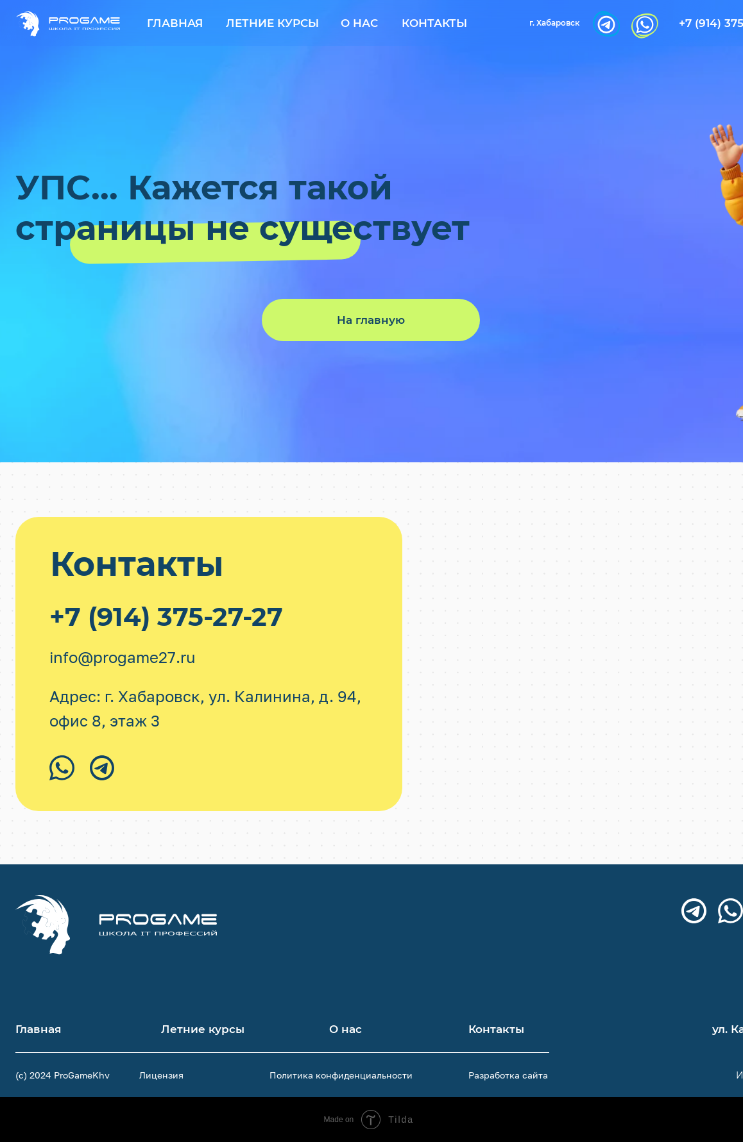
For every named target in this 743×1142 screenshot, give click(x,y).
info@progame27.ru (122, 657)
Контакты (434, 23)
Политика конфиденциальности (341, 1075)
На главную (371, 320)
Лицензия (161, 1075)
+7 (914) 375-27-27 (166, 616)
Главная (175, 23)
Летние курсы (272, 23)
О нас (359, 23)
